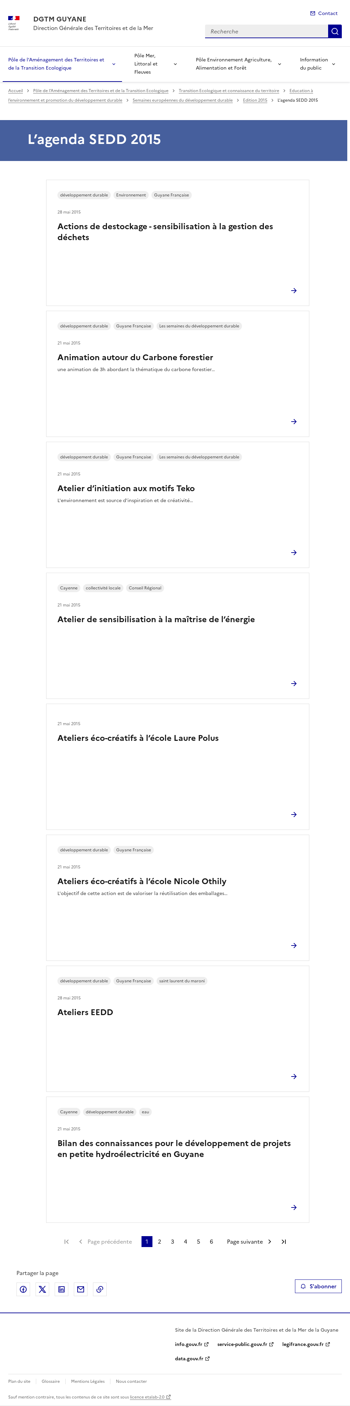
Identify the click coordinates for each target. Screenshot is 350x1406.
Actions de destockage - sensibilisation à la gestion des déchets (165, 232)
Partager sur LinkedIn (61, 1289)
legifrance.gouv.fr (303, 1344)
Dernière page (283, 1241)
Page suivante (245, 1241)
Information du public (314, 64)
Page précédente (110, 1241)
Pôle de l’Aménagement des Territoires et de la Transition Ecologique (56, 64)
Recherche (335, 31)
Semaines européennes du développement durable (183, 100)
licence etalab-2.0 (147, 1397)
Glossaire (51, 1381)
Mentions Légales (88, 1381)
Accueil (15, 91)
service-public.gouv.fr (242, 1344)
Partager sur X (42, 1289)
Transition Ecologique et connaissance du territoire (229, 91)
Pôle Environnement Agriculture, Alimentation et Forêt (234, 64)
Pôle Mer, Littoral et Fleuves (146, 64)
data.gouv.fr (189, 1358)
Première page (66, 1241)
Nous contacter (131, 1381)
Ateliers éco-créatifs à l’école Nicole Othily (141, 881)
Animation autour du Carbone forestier (135, 357)
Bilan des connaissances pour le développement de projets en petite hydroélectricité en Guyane (174, 1148)
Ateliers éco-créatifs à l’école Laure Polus (138, 738)
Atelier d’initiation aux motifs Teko (126, 488)
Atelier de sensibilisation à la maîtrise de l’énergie (156, 619)
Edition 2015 (255, 100)
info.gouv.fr (188, 1344)
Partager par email (81, 1289)
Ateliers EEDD (85, 1012)
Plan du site (19, 1381)
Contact (328, 13)
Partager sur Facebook (23, 1289)
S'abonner (318, 1286)
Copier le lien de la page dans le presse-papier (100, 1289)
